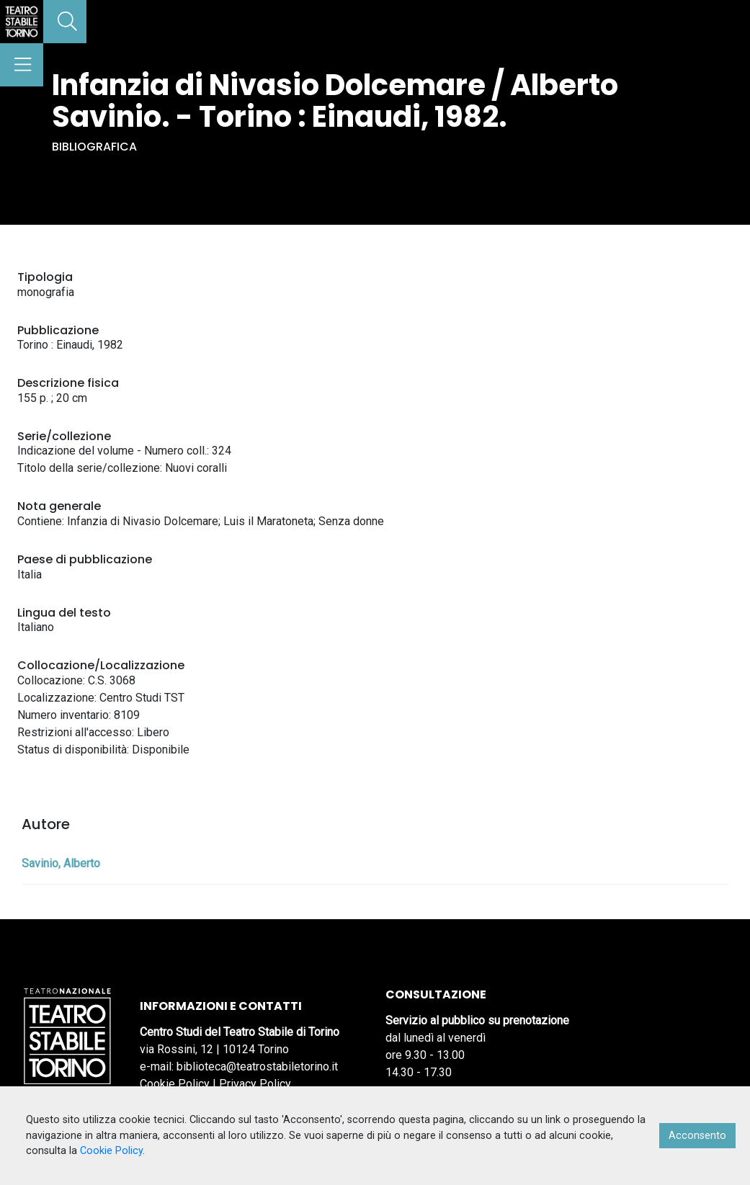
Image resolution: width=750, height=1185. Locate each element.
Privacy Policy (255, 1084)
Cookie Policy (175, 1084)
